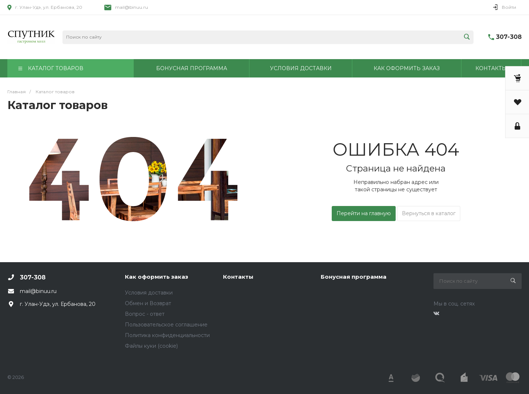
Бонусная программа (353, 276)
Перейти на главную (364, 213)
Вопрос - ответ (145, 314)
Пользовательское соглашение (166, 324)
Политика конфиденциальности (167, 335)
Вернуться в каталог (429, 213)
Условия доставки (149, 292)
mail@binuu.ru (131, 7)
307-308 (509, 36)
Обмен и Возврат (148, 303)
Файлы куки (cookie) (151, 346)
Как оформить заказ (156, 276)
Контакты (238, 276)
